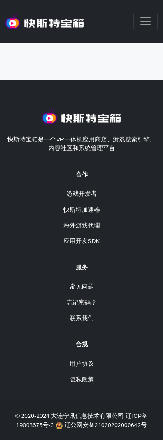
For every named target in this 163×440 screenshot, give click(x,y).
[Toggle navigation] (145, 21)
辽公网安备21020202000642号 (105, 425)
